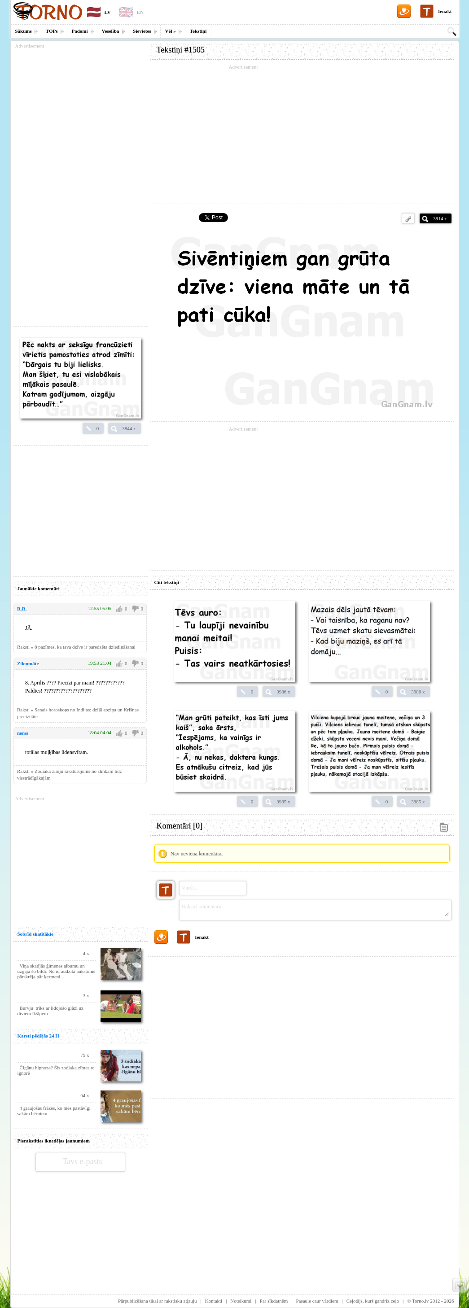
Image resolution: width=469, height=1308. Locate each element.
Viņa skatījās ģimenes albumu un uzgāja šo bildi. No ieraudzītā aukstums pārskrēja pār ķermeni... (57, 971)
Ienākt (445, 11)
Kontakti (214, 1301)
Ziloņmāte (28, 663)
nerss (22, 733)
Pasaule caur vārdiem (317, 1301)
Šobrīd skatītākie (35, 934)
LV (108, 12)
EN (140, 12)
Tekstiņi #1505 (181, 49)
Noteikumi (240, 1301)
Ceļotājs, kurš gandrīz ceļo (372, 1301)
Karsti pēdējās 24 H (38, 1035)
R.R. (21, 608)
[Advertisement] (302, 134)
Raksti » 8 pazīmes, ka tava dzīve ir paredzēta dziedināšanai (76, 647)
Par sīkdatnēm (274, 1301)
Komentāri (179, 825)
